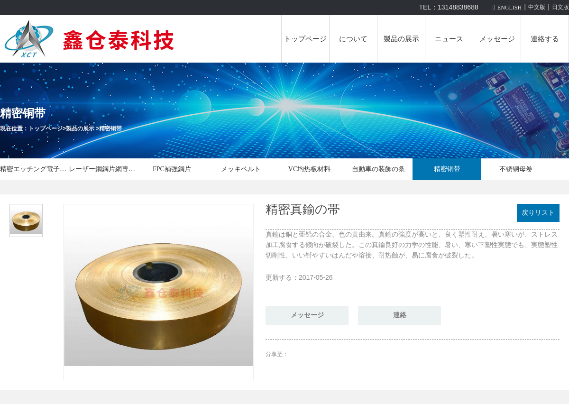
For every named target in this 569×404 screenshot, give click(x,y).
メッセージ (497, 39)
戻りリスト (538, 212)
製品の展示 (401, 39)
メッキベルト (241, 169)
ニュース (449, 39)
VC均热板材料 (309, 169)
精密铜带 (110, 128)
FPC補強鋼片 (172, 169)
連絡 (399, 315)
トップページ (305, 39)
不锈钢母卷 (515, 169)
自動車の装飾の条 (378, 169)
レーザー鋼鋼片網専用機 (103, 169)
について (353, 39)
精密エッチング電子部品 (34, 169)
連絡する (545, 39)
